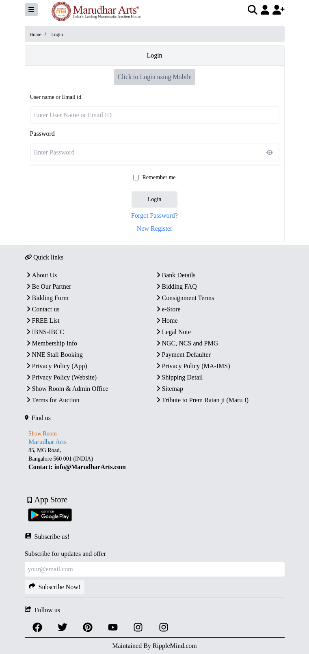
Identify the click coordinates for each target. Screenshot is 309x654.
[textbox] (155, 459)
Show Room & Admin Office (66, 388)
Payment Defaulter (183, 354)
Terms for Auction (52, 400)
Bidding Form (47, 297)
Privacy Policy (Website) (61, 377)
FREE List (42, 320)
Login (154, 199)
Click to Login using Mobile (154, 76)
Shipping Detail (179, 377)
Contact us (42, 309)
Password (42, 133)
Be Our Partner (48, 286)
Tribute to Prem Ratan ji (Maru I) (202, 400)
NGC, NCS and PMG (186, 343)
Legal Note (173, 331)
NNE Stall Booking (54, 354)
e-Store (168, 309)
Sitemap (169, 388)
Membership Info (51, 343)
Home (35, 34)
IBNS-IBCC (44, 331)
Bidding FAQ (176, 286)
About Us (41, 275)
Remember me (158, 177)
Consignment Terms (184, 297)
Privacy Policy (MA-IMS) (192, 365)
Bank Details (175, 275)
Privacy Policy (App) (56, 365)
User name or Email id (56, 97)
